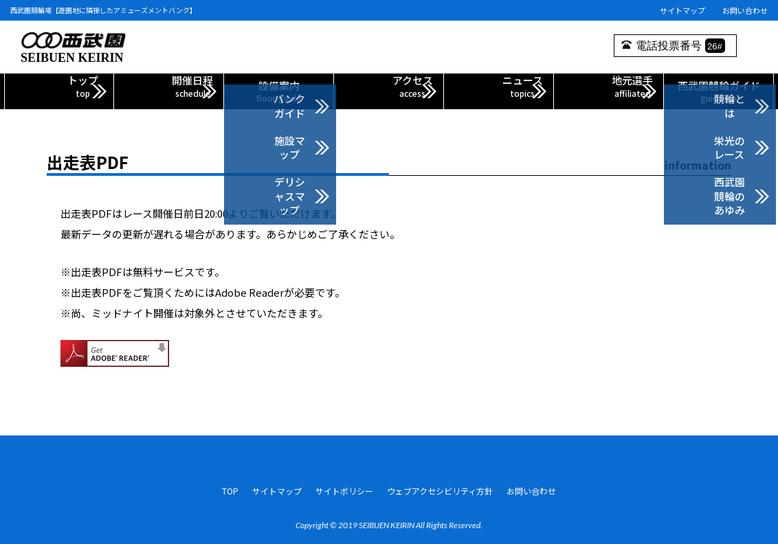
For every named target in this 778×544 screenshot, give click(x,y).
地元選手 (608, 91)
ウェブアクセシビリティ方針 (440, 486)
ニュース (498, 91)
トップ (59, 91)
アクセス (388, 91)
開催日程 (168, 91)
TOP (230, 486)
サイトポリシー (344, 486)
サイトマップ (682, 10)
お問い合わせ (745, 10)
